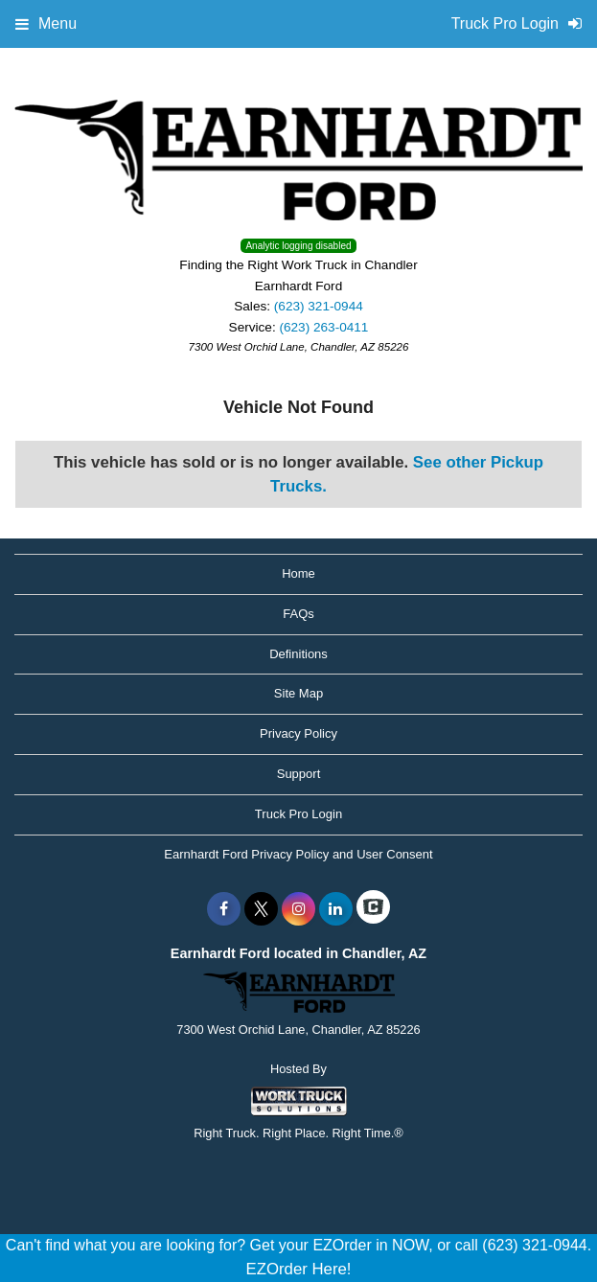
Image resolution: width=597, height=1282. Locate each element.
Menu (46, 23)
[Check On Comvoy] (373, 909)
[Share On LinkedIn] (336, 909)
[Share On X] (261, 909)
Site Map (298, 693)
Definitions (298, 654)
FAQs (298, 614)
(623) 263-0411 (323, 327)
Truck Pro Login (298, 814)
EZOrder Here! (298, 1269)
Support (299, 774)
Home (298, 573)
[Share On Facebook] (224, 909)
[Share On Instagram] (298, 909)
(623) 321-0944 (318, 306)
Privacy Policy (298, 733)
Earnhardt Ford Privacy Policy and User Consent (298, 854)
